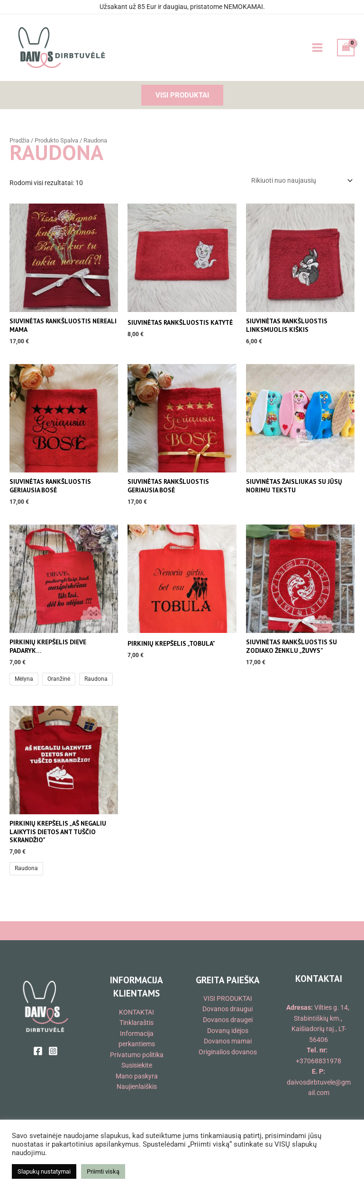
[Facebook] (38, 1051)
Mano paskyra (137, 1076)
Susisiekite (136, 1065)
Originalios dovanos (228, 1052)
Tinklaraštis (136, 1022)
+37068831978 (318, 1061)
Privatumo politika (137, 1055)
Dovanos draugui (227, 1009)
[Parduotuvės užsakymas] (301, 180)
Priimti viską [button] (103, 1171)
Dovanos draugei (228, 1020)
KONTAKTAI (136, 1012)
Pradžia (19, 140)
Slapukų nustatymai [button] (44, 1171)
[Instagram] (53, 1051)
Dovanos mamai (228, 1041)
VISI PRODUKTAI (227, 998)
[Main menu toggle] (317, 47)
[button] (182, 95)
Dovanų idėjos (227, 1030)
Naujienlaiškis (137, 1086)
